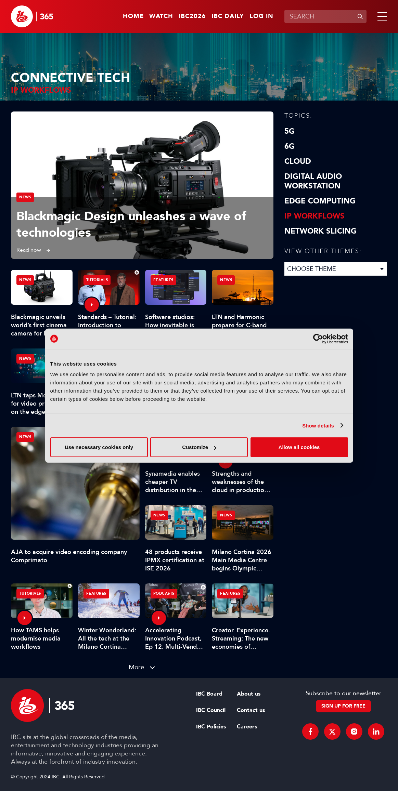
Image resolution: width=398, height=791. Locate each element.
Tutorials (97, 279)
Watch (161, 16)
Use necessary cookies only (99, 447)
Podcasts (164, 593)
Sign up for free (343, 706)
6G (289, 146)
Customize (199, 447)
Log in (261, 16)
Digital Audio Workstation (313, 181)
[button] (381, 16)
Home (133, 16)
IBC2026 (192, 16)
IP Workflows (314, 216)
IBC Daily (227, 16)
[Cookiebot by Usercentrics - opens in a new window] (318, 338)
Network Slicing (320, 231)
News (25, 197)
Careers (247, 726)
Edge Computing (320, 201)
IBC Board (209, 694)
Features (163, 279)
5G (289, 131)
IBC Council (211, 710)
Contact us (251, 710)
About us (248, 694)
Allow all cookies (299, 447)
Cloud (297, 161)
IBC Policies (211, 726)
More (136, 667)
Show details (318, 425)
